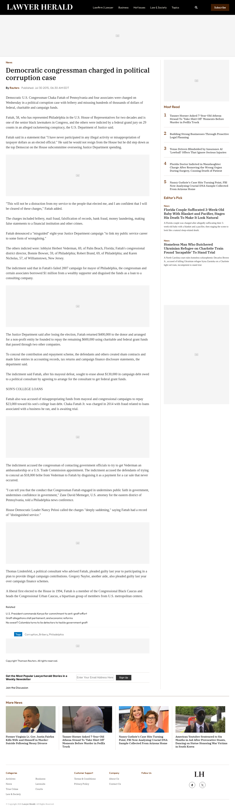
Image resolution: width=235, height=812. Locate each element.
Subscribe (220, 7)
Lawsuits (40, 783)
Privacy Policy (81, 783)
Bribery (43, 634)
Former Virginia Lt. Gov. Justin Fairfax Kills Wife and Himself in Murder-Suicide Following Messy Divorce (30, 740)
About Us (114, 778)
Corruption (31, 634)
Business (123, 7)
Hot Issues (139, 7)
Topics (175, 7)
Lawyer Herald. (29, 804)
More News (14, 702)
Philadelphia (56, 634)
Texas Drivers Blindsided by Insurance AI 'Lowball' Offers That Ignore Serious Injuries (198, 150)
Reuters (15, 87)
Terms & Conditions (85, 778)
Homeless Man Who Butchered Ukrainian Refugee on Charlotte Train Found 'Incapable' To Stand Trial (193, 248)
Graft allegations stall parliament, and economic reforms (39, 618)
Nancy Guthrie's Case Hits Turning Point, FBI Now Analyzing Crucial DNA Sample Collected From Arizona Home (199, 186)
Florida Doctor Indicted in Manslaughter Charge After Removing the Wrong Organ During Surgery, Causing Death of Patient (196, 167)
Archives (10, 778)
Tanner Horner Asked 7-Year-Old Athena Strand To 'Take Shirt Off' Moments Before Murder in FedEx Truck (197, 119)
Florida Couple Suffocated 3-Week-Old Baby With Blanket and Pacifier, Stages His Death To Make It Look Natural (194, 213)
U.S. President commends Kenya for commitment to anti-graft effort (46, 613)
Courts (39, 789)
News (9, 62)
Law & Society (158, 7)
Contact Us (115, 783)
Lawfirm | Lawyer (103, 7)
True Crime (12, 789)
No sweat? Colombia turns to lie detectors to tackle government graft (47, 622)
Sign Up (123, 677)
